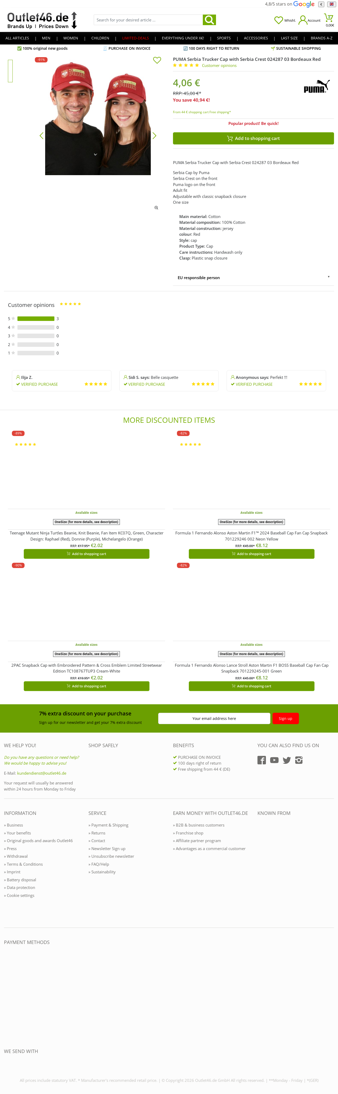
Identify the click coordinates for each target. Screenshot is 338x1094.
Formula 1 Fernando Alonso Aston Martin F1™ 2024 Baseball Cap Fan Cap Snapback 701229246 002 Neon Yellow (251, 536)
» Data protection (19, 887)
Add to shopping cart (86, 553)
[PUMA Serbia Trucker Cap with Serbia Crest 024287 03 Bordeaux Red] (98, 135)
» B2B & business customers (198, 825)
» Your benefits (17, 833)
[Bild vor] (154, 135)
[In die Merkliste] (157, 61)
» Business (13, 825)
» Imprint (12, 871)
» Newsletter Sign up (106, 848)
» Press (10, 848)
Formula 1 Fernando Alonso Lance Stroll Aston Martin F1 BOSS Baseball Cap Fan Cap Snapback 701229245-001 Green (251, 668)
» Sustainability (102, 871)
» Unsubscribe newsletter (111, 856)
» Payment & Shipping (108, 825)
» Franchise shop (188, 833)
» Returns (96, 833)
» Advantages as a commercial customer (209, 848)
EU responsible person (199, 277)
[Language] (331, 4)
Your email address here (214, 718)
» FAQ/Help (98, 864)
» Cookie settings (19, 895)
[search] (209, 20)
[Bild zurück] (41, 135)
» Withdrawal (16, 856)
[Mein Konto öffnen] (309, 20)
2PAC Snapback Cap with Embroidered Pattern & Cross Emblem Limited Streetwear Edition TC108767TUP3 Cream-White (86, 668)
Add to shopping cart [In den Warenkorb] (253, 138)
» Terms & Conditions (23, 864)
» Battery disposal (20, 879)
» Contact (96, 840)
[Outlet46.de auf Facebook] (261, 760)
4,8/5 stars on (289, 4)
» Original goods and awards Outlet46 (38, 840)
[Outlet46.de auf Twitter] (287, 760)
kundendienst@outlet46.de (41, 773)
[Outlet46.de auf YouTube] (274, 760)
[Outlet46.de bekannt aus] (261, 870)
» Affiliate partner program (197, 840)
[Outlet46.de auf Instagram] (299, 760)
